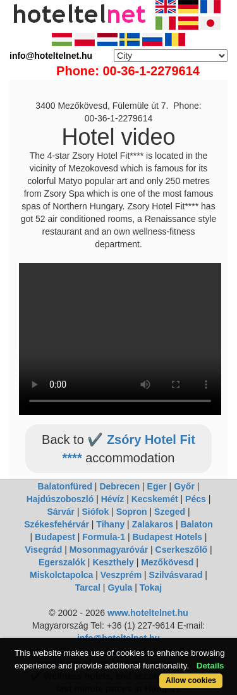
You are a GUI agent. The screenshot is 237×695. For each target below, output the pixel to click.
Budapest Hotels (167, 537)
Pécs (195, 499)
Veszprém (121, 575)
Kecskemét (154, 499)
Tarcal (87, 587)
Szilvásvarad (176, 575)
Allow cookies (191, 680)
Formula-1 (103, 537)
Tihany (110, 524)
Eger (157, 486)
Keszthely (112, 562)
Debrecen (119, 486)
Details (210, 665)
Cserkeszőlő (181, 549)
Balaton (196, 524)
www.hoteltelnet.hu (147, 613)
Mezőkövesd (167, 562)
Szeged (169, 512)
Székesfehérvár (56, 524)
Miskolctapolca (61, 575)
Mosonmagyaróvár (109, 549)
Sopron (131, 512)
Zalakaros (152, 524)
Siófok (95, 512)
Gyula (119, 587)
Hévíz (113, 499)
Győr (184, 486)
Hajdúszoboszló (60, 499)
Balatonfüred (65, 486)
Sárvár (61, 512)
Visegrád (43, 549)
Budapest (55, 537)
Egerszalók (62, 562)
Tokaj (151, 587)
